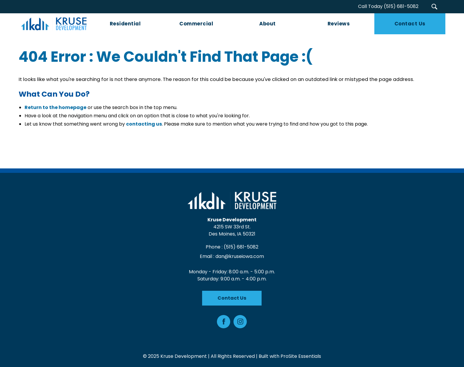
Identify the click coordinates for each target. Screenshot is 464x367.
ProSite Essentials (301, 356)
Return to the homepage (55, 107)
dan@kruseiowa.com (240, 256)
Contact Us (232, 298)
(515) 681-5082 (241, 246)
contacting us (144, 124)
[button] (434, 6)
